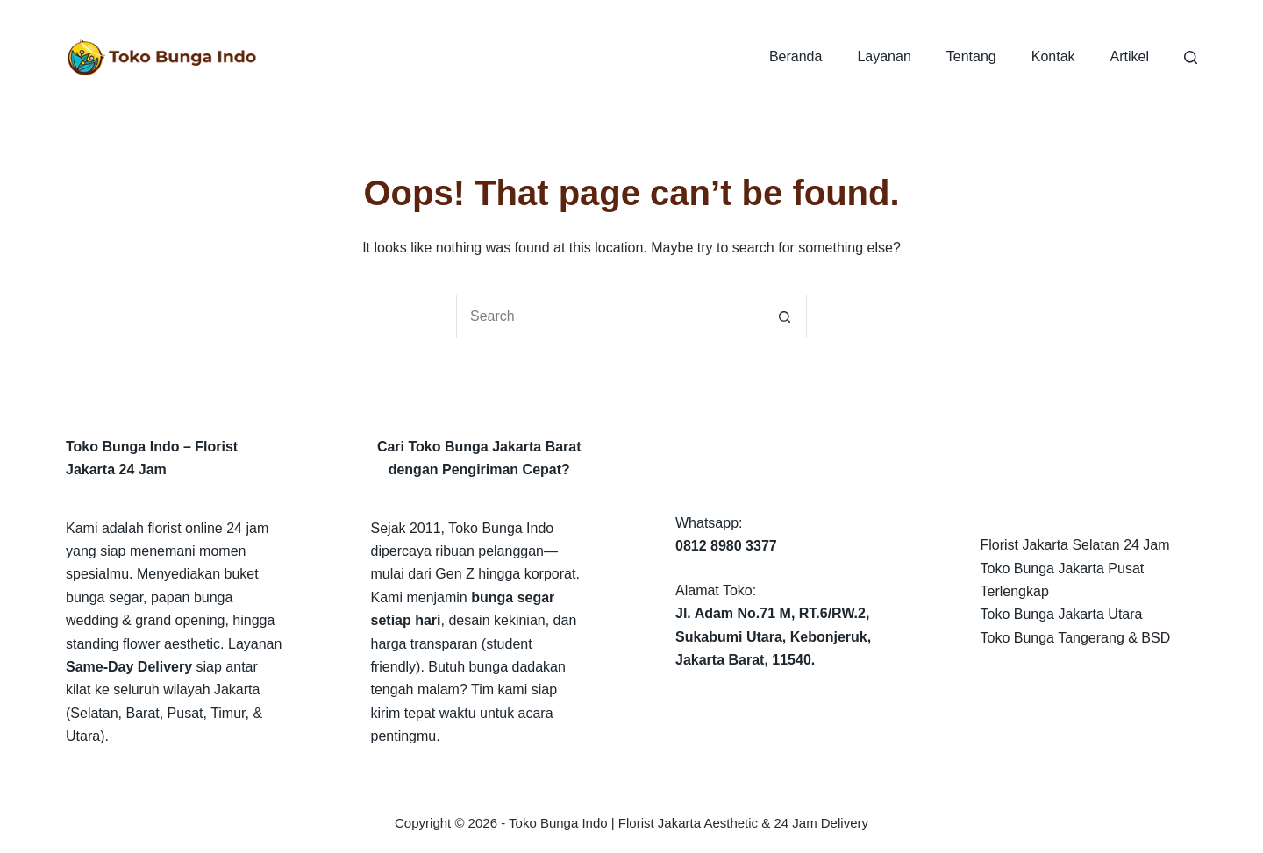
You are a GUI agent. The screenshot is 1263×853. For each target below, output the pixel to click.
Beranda (796, 56)
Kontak (1053, 56)
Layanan (883, 56)
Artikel (1129, 56)
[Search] (1190, 57)
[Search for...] (609, 316)
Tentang (971, 56)
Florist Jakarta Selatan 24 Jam (1075, 544)
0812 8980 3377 (726, 545)
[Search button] (785, 316)
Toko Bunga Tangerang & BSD (1076, 637)
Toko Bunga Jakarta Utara (1062, 614)
